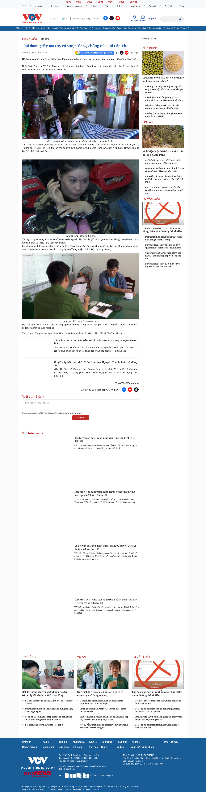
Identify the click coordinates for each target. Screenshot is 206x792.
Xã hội (27, 28)
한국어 (119, 6)
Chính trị (19, 28)
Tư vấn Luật (151, 198)
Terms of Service (72, 413)
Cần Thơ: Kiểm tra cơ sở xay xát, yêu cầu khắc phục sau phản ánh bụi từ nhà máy (164, 190)
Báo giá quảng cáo (67, 769)
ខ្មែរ (106, 6)
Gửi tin (81, 418)
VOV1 (68, 2)
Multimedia (45, 28)
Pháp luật (74, 28)
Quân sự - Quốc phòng (181, 28)
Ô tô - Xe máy (95, 28)
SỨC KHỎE (149, 48)
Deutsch (54, 6)
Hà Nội (53, 19)
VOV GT (133, 2)
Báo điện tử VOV (149, 39)
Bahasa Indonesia (74, 6)
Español (168, 6)
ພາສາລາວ (135, 6)
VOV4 (100, 2)
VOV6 (121, 2)
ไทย (182, 6)
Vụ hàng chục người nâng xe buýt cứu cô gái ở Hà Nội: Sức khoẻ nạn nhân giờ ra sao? (164, 89)
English (152, 18)
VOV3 (89, 2)
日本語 (94, 6)
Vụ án (81, 656)
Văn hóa (151, 28)
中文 (24, 6)
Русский (152, 6)
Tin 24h (147, 122)
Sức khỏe (132, 28)
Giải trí (159, 28)
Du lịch (167, 28)
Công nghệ (121, 28)
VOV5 (110, 2)
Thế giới (35, 28)
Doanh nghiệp (109, 28)
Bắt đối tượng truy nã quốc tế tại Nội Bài (44, 725)
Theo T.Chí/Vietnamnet (127, 383)
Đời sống (142, 28)
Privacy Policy (59, 413)
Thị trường (64, 28)
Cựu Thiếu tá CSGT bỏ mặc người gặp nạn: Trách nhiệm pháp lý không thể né (163, 256)
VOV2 (78, 2)
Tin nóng (45, 39)
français (38, 6)
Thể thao (84, 28)
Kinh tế (55, 28)
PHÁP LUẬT (29, 38)
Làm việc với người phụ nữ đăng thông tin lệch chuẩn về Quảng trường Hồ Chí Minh (164, 179)
